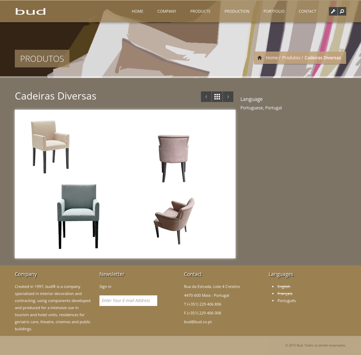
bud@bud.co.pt (198, 321)
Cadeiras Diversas (56, 95)
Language (251, 99)
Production (237, 11)
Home (137, 11)
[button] (342, 11)
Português (286, 300)
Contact (307, 11)
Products (200, 11)
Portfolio (274, 11)
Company (166, 11)
